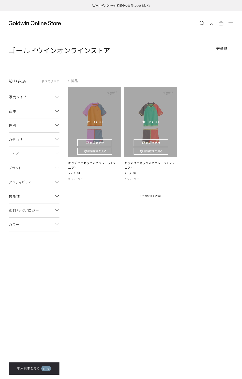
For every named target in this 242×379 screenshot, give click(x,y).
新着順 (222, 48)
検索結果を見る (34, 368)
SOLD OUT (95, 122)
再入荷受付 (97, 143)
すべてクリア (50, 81)
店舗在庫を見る (97, 151)
